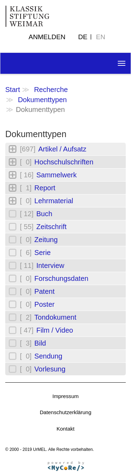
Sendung (48, 356)
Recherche (51, 89)
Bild (40, 343)
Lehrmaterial (53, 201)
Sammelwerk (56, 175)
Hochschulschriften (63, 162)
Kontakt (66, 429)
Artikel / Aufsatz (62, 149)
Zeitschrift (51, 227)
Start (12, 89)
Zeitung (46, 239)
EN (100, 37)
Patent (44, 291)
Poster (44, 304)
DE (82, 37)
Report (44, 188)
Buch (44, 214)
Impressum (65, 396)
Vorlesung (49, 369)
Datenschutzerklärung (66, 412)
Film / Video (54, 330)
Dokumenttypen (42, 100)
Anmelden (47, 37)
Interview (50, 265)
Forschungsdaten (61, 278)
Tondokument (55, 317)
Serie (42, 252)
